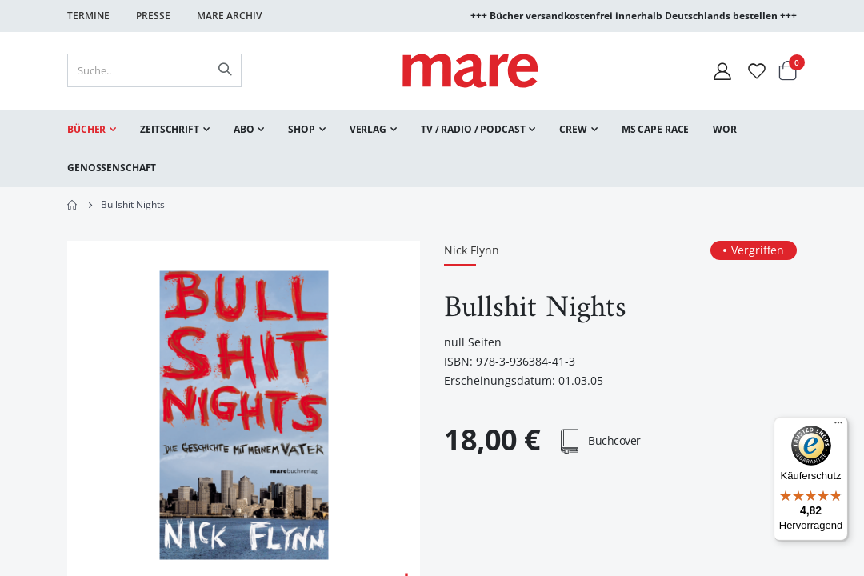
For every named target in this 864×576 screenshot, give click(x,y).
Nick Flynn (471, 250)
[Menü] (838, 420)
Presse (153, 15)
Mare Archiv (229, 15)
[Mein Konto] (722, 71)
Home (72, 204)
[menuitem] (91, 129)
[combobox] (154, 70)
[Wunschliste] (756, 71)
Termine (88, 15)
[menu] (432, 148)
